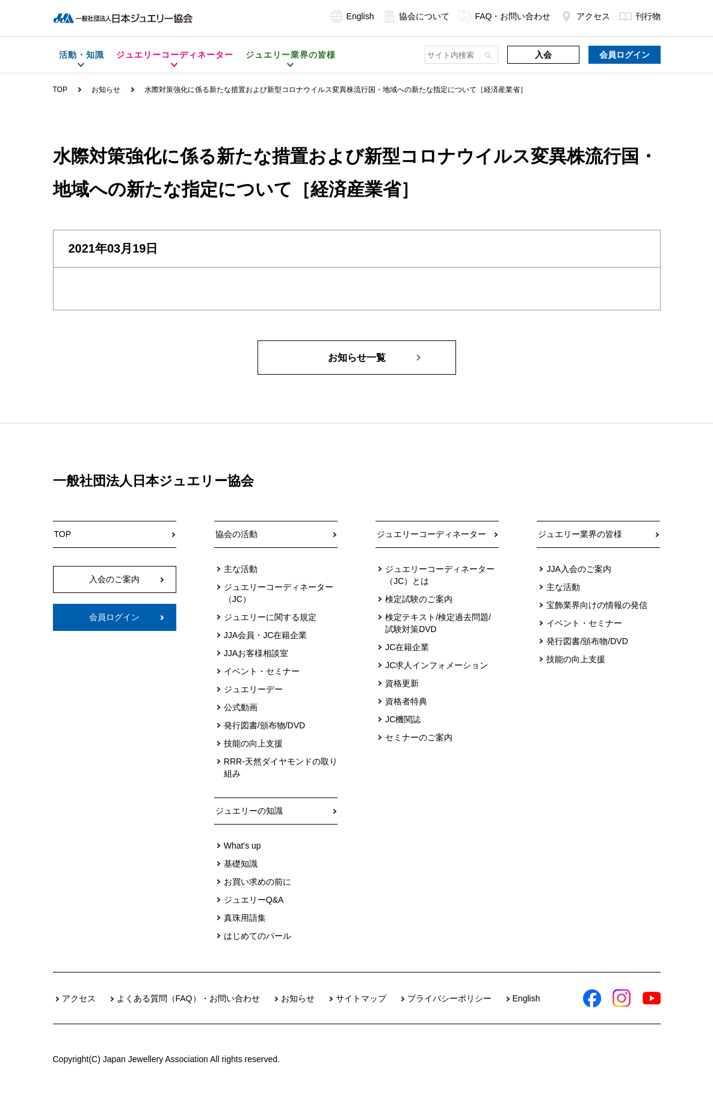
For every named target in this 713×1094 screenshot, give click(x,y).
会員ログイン (624, 55)
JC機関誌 (403, 719)
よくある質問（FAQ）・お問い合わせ (188, 998)
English (352, 16)
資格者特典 (406, 701)
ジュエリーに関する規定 (270, 617)
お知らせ (105, 89)
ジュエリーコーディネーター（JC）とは (440, 575)
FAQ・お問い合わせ (504, 16)
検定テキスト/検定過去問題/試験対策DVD (438, 623)
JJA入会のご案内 (578, 569)
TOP (60, 89)
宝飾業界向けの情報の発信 (596, 605)
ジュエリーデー (253, 689)
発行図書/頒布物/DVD (264, 725)
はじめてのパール (257, 936)
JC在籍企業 (407, 647)
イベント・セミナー (262, 671)
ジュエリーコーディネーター (431, 534)
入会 (543, 55)
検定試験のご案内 (418, 599)
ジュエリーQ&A (254, 900)
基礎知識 (241, 863)
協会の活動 (236, 534)
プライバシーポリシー (449, 998)
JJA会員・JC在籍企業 (265, 635)
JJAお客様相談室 (256, 653)
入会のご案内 (114, 579)
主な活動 (241, 569)
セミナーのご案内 (418, 737)
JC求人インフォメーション (436, 665)
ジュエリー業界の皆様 (580, 534)
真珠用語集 (245, 918)
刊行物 (640, 16)
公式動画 (241, 707)
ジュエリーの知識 (249, 811)
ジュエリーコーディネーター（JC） (278, 593)
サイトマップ (361, 998)
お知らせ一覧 (357, 357)
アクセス (585, 16)
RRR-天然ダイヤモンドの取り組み (281, 767)
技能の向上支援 (253, 743)
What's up (242, 845)
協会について (416, 16)
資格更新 (402, 683)
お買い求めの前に (257, 882)
